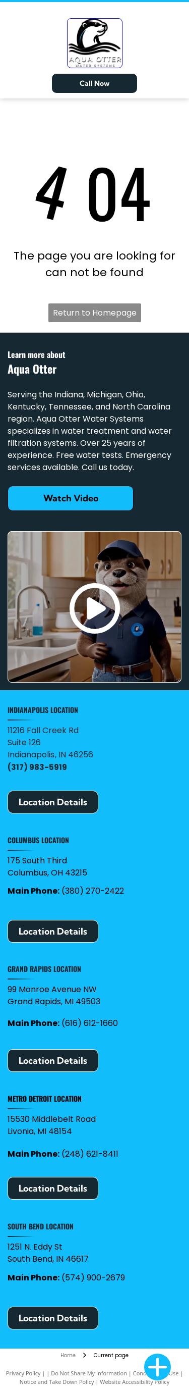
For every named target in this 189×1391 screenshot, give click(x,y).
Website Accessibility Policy (134, 1381)
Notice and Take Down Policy (57, 1381)
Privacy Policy (23, 1373)
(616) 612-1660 (89, 1023)
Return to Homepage (95, 313)
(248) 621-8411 (89, 1154)
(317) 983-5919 (37, 767)
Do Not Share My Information (89, 1373)
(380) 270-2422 (92, 891)
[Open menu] (175, 42)
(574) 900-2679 (93, 1277)
